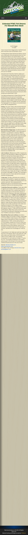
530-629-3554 (17, 247)
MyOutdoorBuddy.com (11, 244)
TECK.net (23, 533)
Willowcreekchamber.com (7, 246)
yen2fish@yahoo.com (6, 249)
